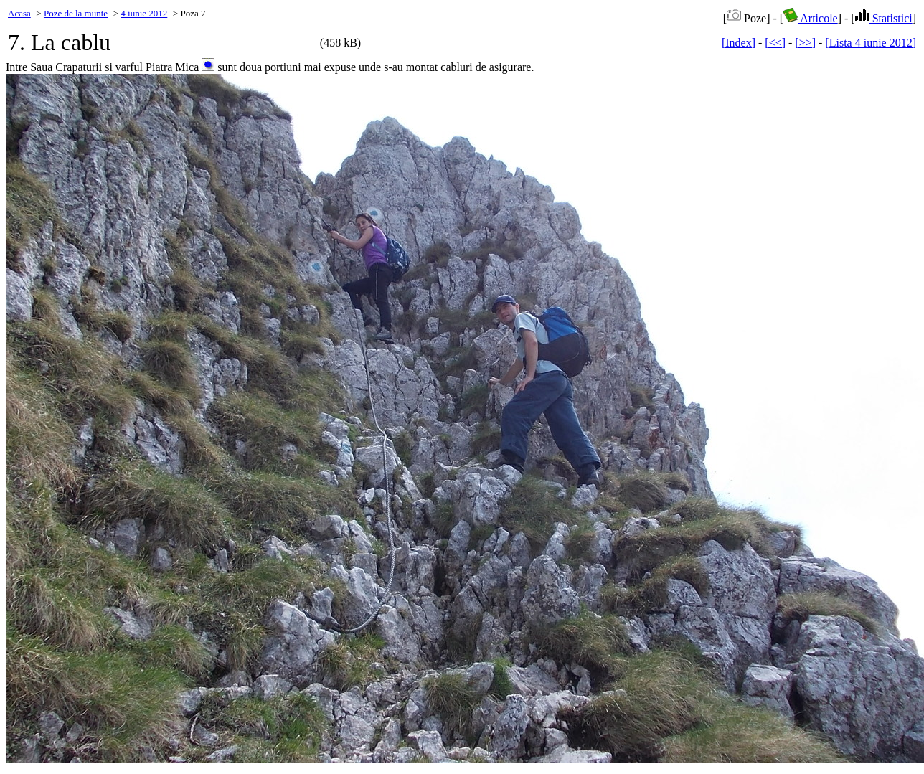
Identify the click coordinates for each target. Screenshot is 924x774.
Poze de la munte (76, 13)
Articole (810, 18)
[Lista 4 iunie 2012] (870, 43)
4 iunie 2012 (144, 13)
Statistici (884, 18)
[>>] (805, 43)
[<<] (775, 43)
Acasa (19, 13)
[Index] (738, 43)
